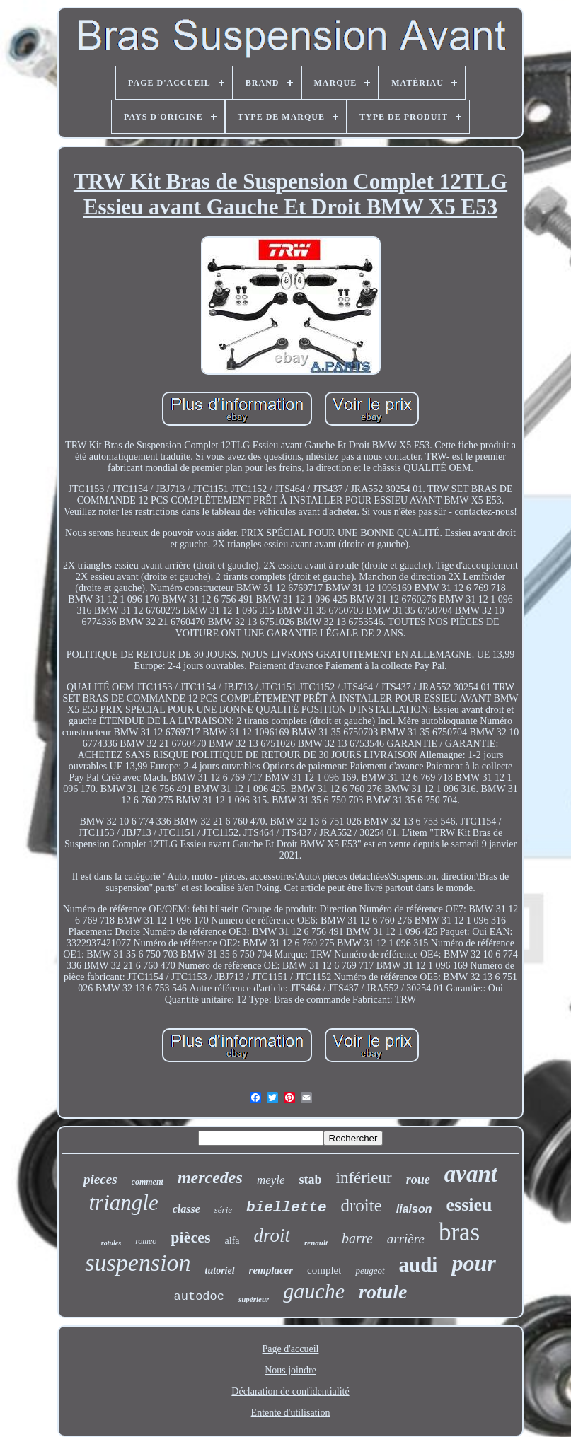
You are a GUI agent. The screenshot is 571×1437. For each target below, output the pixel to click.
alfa (232, 1240)
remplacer (271, 1270)
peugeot (369, 1270)
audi (418, 1264)
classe (186, 1209)
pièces (190, 1237)
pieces (100, 1179)
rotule (383, 1292)
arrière (406, 1238)
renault (316, 1242)
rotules (111, 1243)
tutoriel (220, 1270)
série (223, 1209)
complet (324, 1270)
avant (470, 1174)
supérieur (253, 1299)
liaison (414, 1209)
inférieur (364, 1178)
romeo (145, 1241)
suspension (137, 1263)
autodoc (199, 1296)
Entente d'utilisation (290, 1412)
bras (459, 1232)
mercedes (210, 1177)
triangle (123, 1202)
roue (418, 1180)
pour (473, 1263)
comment (147, 1182)
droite (360, 1205)
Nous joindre (290, 1370)
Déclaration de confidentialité (290, 1391)
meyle (271, 1180)
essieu (469, 1204)
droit (272, 1235)
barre (357, 1238)
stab (310, 1180)
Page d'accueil (291, 1349)
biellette (286, 1207)
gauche (314, 1291)
